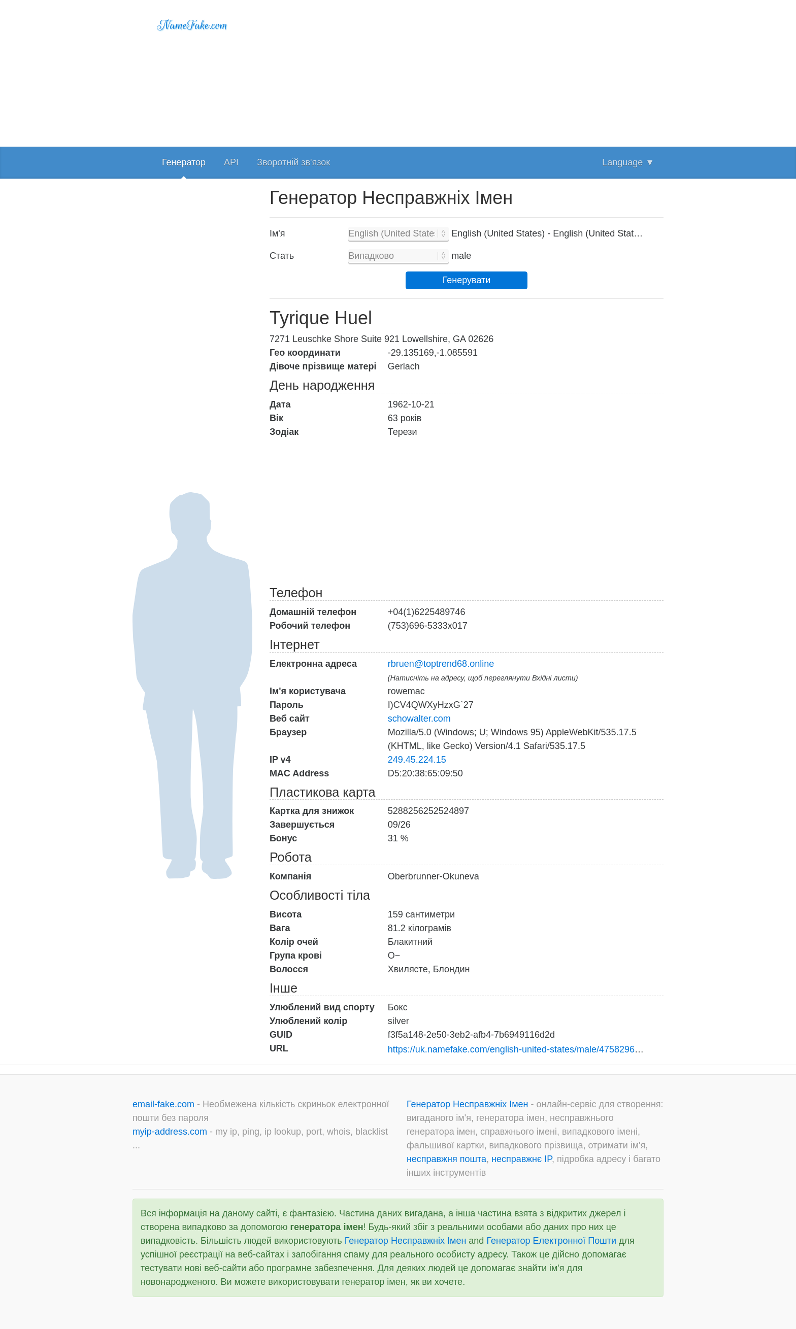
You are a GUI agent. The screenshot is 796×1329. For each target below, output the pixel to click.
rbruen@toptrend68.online (441, 664)
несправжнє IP (521, 1159)
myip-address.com (169, 1132)
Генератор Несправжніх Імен (469, 1104)
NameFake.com (192, 25)
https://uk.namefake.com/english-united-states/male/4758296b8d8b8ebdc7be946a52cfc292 (573, 1049)
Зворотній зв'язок (293, 162)
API (231, 162)
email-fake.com (164, 1104)
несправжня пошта (446, 1159)
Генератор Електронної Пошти (551, 1241)
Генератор (184, 162)
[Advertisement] (467, 71)
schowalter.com (419, 718)
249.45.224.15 (417, 760)
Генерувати (467, 280)
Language (628, 162)
